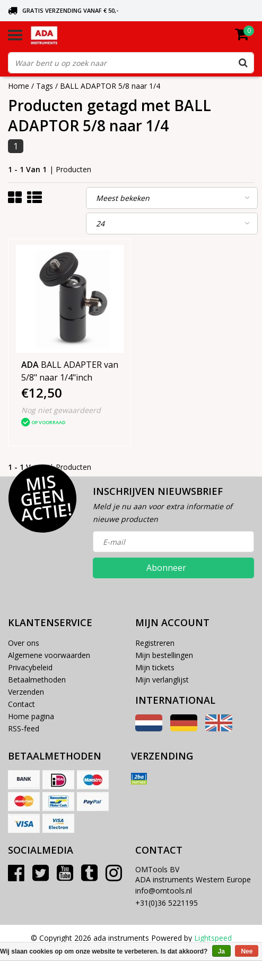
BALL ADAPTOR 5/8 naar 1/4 (110, 86)
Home (18, 86)
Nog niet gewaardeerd (61, 410)
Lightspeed (213, 938)
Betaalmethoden (37, 680)
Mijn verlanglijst (162, 680)
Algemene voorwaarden (49, 655)
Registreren (154, 643)
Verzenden (26, 692)
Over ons (23, 643)
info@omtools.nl (163, 891)
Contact (21, 704)
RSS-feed (23, 728)
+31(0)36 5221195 (166, 903)
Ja (221, 951)
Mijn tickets (154, 667)
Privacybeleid (30, 667)
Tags (44, 86)
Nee (246, 951)
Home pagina (31, 716)
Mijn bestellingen (164, 655)
